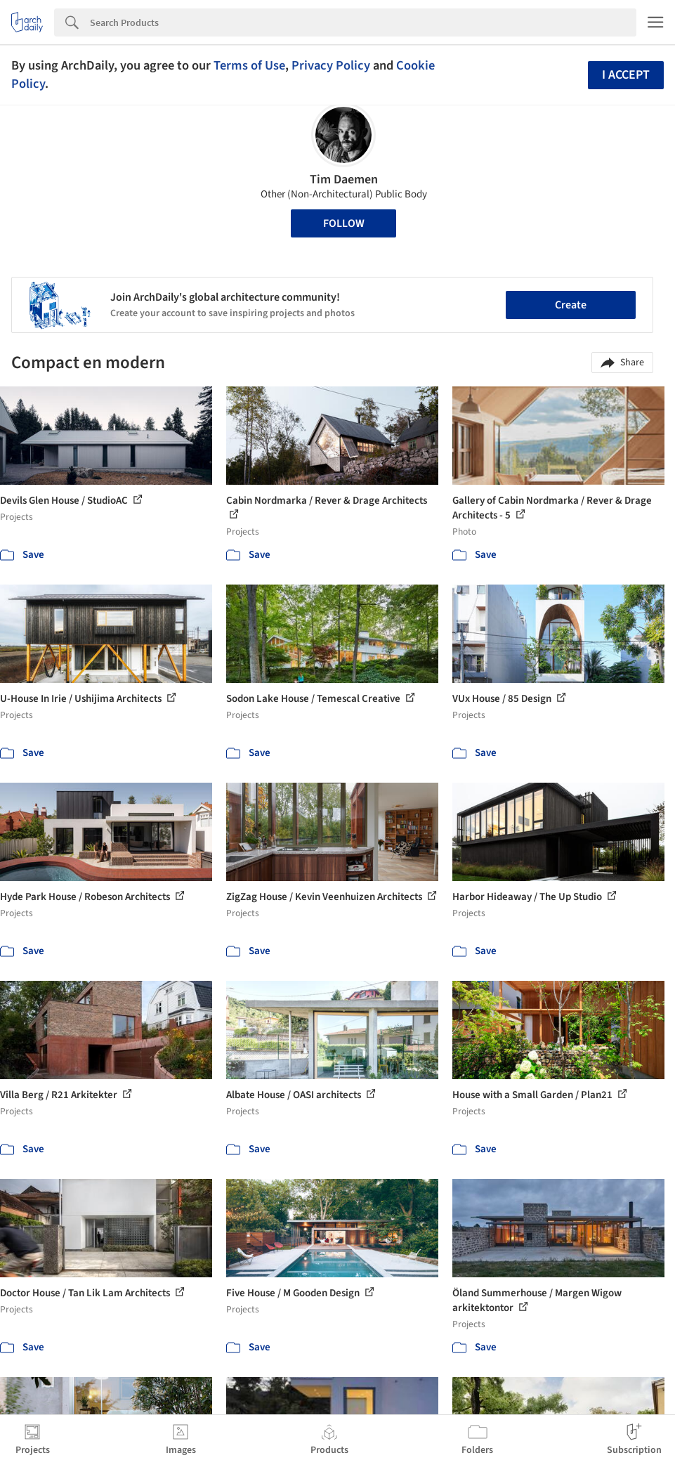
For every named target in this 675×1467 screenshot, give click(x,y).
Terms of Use (249, 65)
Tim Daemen (344, 179)
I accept (626, 75)
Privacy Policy (330, 65)
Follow (344, 223)
